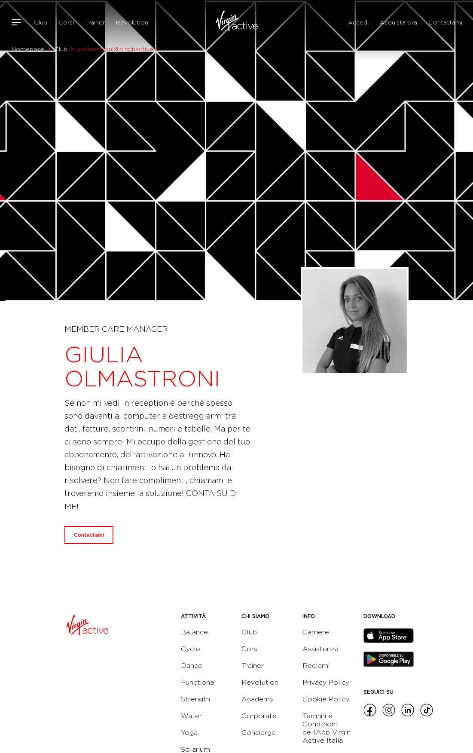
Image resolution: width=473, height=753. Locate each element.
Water (191, 716)
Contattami (445, 22)
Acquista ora (398, 22)
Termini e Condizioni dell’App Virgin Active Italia (326, 728)
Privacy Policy (325, 682)
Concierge (258, 733)
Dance (191, 665)
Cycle (190, 649)
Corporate (259, 716)
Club (40, 22)
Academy (257, 699)
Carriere (315, 632)
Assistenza (320, 649)
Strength (195, 699)
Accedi (358, 22)
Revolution (132, 22)
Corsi (66, 22)
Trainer (95, 22)
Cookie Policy (325, 699)
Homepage (28, 49)
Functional (198, 682)
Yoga (189, 733)
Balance (194, 632)
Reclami (316, 665)
